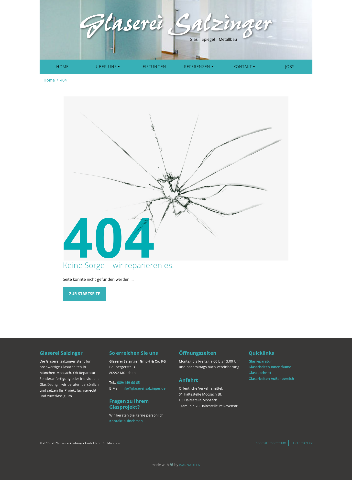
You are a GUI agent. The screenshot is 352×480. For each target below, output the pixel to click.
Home (62, 66)
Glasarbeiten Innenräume (270, 367)
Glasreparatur (260, 361)
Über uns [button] (106, 66)
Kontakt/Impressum (271, 442)
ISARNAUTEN (189, 464)
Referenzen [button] (197, 66)
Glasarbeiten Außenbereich (271, 378)
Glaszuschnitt (260, 372)
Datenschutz (302, 442)
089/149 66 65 (128, 382)
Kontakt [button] (242, 66)
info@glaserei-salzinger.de (143, 388)
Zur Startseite (84, 293)
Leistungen (153, 66)
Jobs (290, 66)
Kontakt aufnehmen (126, 420)
